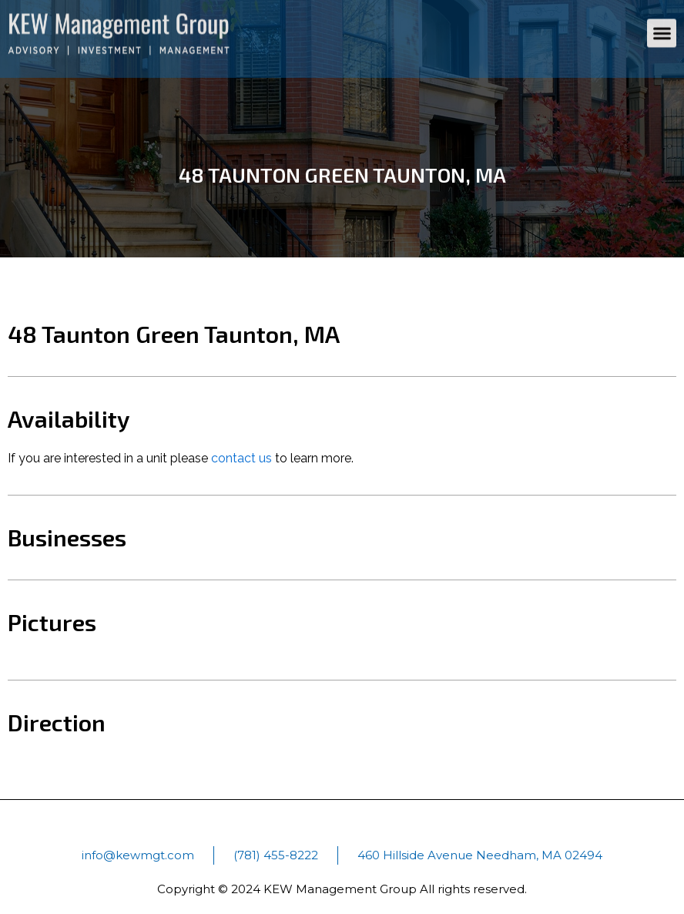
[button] (661, 27)
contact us (241, 458)
